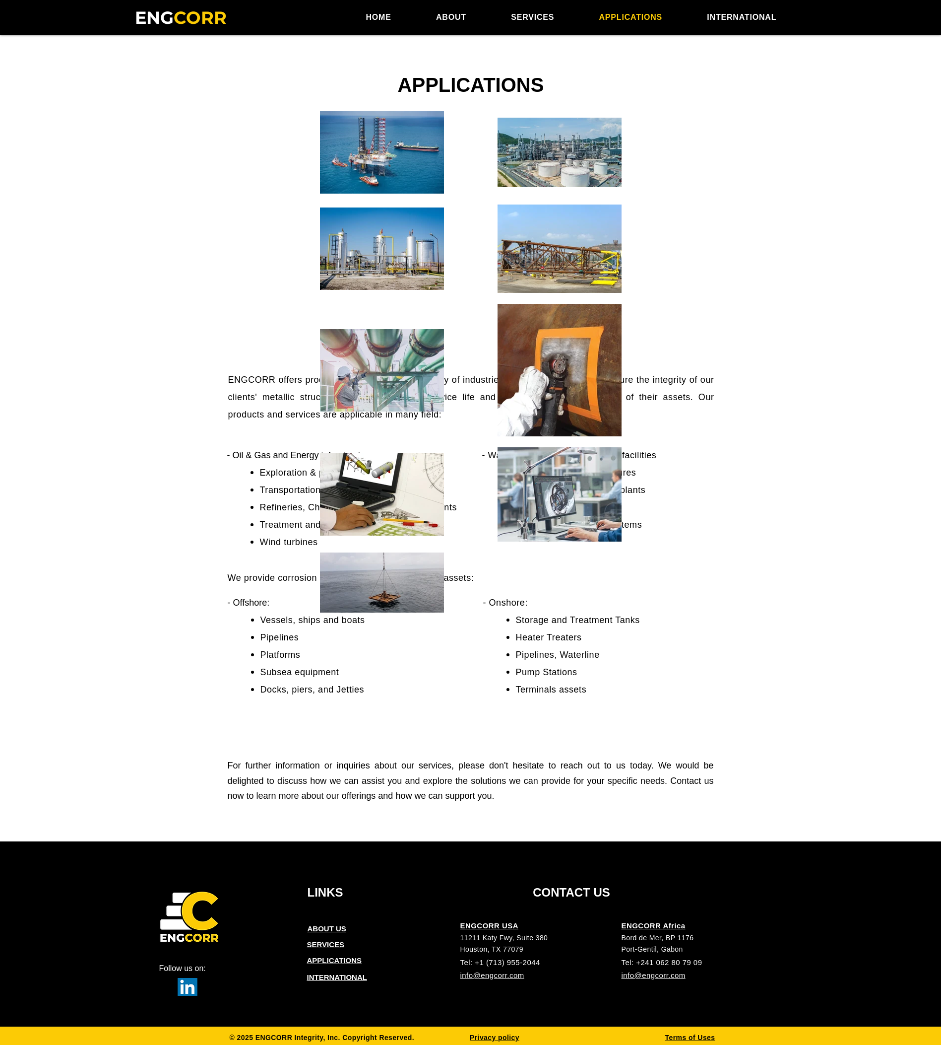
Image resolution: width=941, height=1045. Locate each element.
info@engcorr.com (492, 975)
